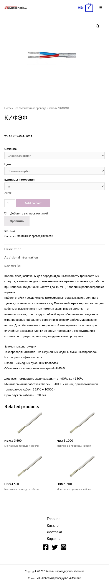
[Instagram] (63, 547)
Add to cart (33, 203)
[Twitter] (54, 547)
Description (12, 249)
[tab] (54, 249)
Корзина (54, 538)
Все (16, 108)
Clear (8, 193)
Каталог (53, 525)
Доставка (54, 532)
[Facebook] (46, 547)
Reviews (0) (12, 266)
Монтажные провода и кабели (39, 108)
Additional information (21, 257)
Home (8, 108)
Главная (53, 519)
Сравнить (17, 221)
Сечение (10, 149)
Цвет (7, 164)
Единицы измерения (19, 179)
